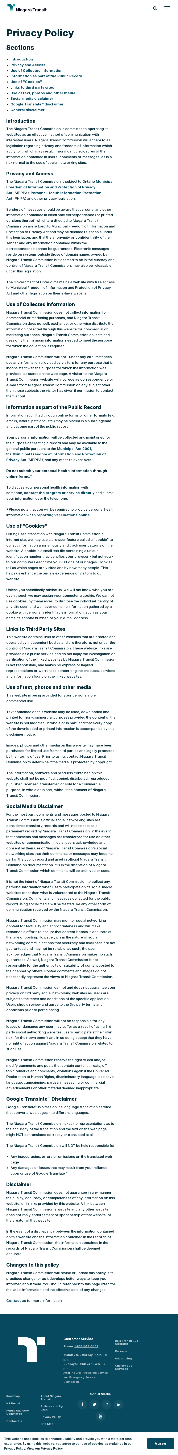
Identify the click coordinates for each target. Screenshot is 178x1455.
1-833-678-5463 (86, 1346)
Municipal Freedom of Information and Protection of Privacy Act (59, 187)
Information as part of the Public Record (46, 76)
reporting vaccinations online (63, 515)
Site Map (47, 1424)
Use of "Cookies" (26, 82)
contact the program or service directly (59, 493)
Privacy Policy (51, 1416)
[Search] (154, 8)
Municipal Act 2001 (74, 449)
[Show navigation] (167, 8)
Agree (160, 1443)
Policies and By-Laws (52, 1408)
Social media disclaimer (32, 98)
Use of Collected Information (37, 70)
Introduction (22, 59)
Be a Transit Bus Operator (126, 1342)
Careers (121, 1351)
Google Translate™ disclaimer (37, 104)
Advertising (123, 1358)
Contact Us (14, 1421)
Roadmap (13, 1396)
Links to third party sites (32, 87)
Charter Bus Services (123, 1367)
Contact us (16, 1301)
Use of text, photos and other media (43, 93)
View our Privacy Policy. (45, 1448)
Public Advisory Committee (17, 1412)
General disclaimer (28, 110)
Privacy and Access (28, 65)
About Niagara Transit (51, 1397)
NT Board (13, 1403)
